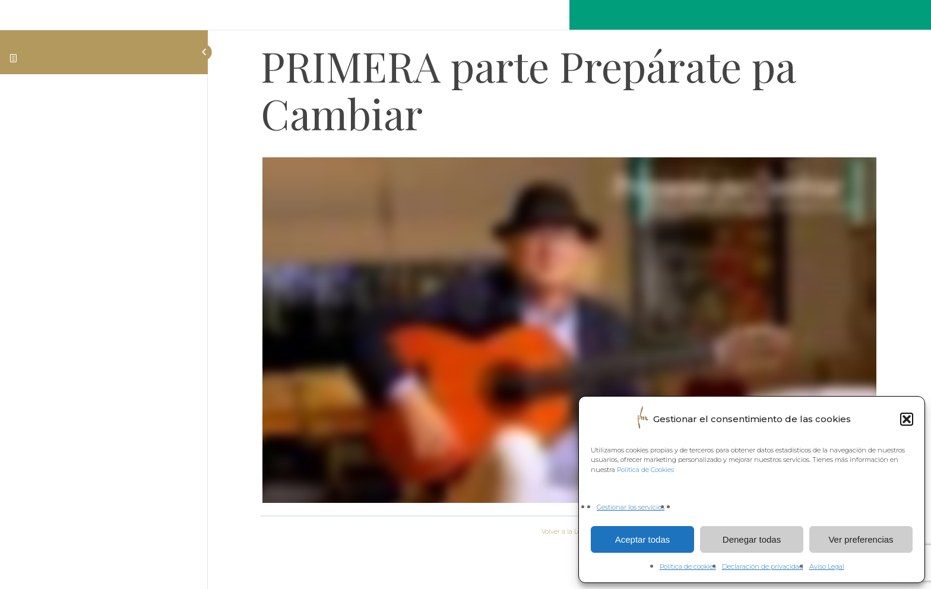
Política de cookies (688, 566)
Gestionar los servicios (630, 507)
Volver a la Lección (570, 532)
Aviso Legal (826, 566)
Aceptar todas (642, 539)
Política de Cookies (645, 470)
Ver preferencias (860, 539)
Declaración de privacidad (762, 566)
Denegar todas (752, 539)
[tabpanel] (569, 332)
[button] (907, 419)
